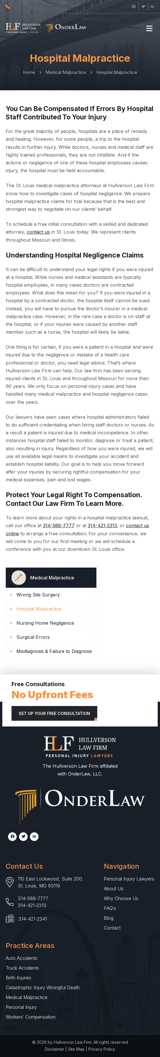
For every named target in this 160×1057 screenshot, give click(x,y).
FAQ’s (110, 908)
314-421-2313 (102, 525)
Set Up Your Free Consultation (54, 713)
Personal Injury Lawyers (129, 879)
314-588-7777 (59, 525)
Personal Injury (21, 1007)
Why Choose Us (121, 898)
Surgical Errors (33, 637)
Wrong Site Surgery (38, 595)
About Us (113, 888)
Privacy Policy (101, 1049)
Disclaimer (54, 1049)
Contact (112, 928)
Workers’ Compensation (31, 1017)
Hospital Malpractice (38, 609)
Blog (108, 918)
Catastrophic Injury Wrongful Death (43, 987)
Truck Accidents (22, 968)
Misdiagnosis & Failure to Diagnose (54, 651)
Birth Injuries (18, 978)
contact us (38, 232)
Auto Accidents (21, 958)
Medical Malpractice (26, 997)
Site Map (76, 1049)
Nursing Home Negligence (45, 623)
